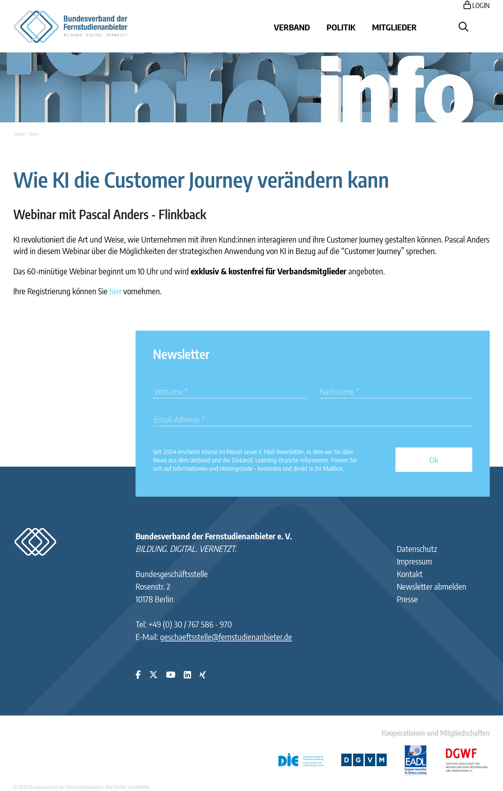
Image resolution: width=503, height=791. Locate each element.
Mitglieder (394, 27)
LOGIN (477, 5)
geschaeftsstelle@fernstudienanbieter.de (226, 636)
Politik (341, 27)
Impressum (414, 561)
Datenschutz (417, 548)
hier (115, 291)
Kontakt (410, 573)
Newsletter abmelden (431, 586)
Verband (292, 27)
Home (19, 134)
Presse (407, 599)
